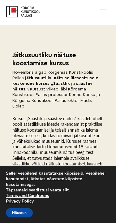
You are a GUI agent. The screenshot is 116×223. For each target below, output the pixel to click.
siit (65, 190)
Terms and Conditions (27, 196)
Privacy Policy (20, 201)
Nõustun (19, 212)
